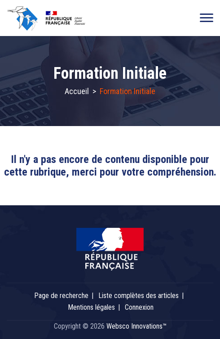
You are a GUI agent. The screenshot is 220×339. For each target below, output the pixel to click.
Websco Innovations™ (136, 326)
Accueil (77, 91)
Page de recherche (61, 295)
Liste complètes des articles (138, 295)
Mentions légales (91, 307)
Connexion (139, 307)
